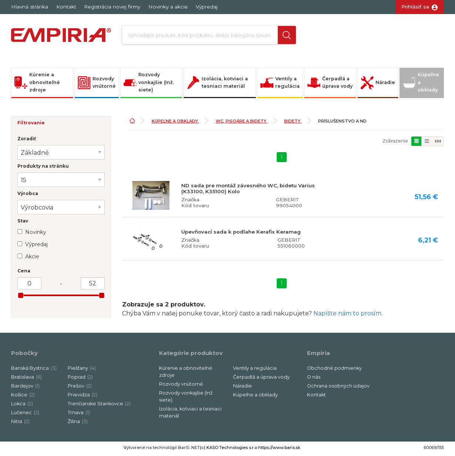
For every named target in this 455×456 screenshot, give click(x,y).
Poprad (80, 379)
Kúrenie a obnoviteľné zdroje (37, 84)
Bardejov (25, 388)
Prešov (80, 388)
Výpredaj (207, 7)
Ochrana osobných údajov (338, 388)
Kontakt (66, 7)
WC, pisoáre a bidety (241, 123)
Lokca (22, 406)
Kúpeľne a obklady (421, 84)
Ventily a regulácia (280, 84)
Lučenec (25, 415)
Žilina (78, 424)
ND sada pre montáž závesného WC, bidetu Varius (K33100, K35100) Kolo (248, 191)
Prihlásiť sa (415, 7)
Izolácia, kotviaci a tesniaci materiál (217, 84)
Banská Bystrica (34, 370)
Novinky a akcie (168, 7)
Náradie (378, 84)
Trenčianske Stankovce (99, 406)
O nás (313, 379)
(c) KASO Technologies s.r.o (228, 450)
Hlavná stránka (29, 7)
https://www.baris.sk (279, 450)
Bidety (292, 123)
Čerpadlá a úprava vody (330, 84)
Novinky (35, 234)
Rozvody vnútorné (97, 84)
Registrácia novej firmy (112, 7)
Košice (23, 397)
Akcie (32, 258)
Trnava (79, 415)
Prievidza (82, 397)
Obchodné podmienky (334, 370)
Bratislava (26, 379)
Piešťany (82, 370)
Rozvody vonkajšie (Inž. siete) (149, 84)
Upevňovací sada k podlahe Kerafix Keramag (241, 234)
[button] (280, 36)
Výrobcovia (37, 210)
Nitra (20, 424)
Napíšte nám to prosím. (347, 315)
